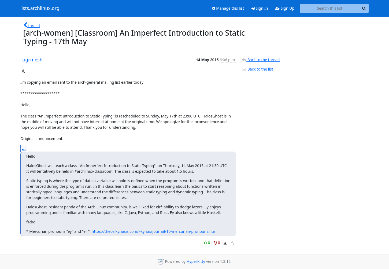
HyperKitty (196, 261)
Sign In (259, 8)
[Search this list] (329, 8)
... (24, 148)
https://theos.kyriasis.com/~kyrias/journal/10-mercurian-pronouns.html (154, 231)
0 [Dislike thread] (217, 242)
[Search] (364, 8)
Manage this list (228, 8)
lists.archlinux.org (40, 8)
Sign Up (284, 8)
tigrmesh (32, 59)
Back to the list (257, 69)
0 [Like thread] (207, 242)
